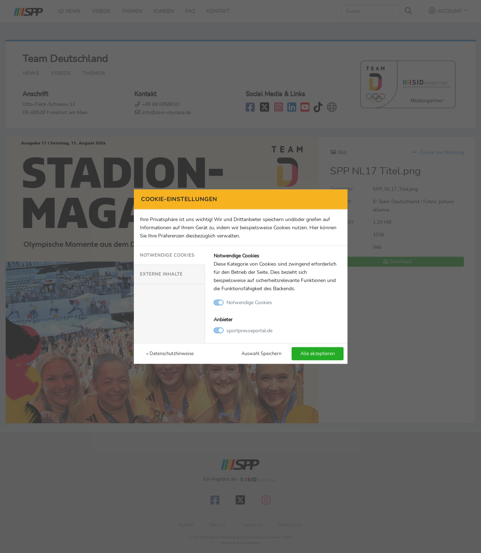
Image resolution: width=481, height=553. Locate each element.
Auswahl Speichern (261, 353)
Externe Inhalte (161, 274)
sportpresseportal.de (249, 330)
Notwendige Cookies (167, 255)
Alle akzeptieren (317, 353)
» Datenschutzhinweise (170, 353)
